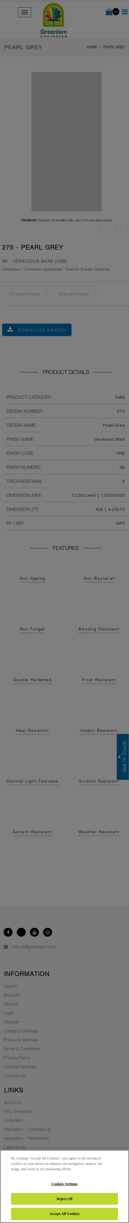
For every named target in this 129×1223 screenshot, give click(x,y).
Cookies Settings (64, 1184)
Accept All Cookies (64, 1214)
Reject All (64, 1199)
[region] (64, 1186)
